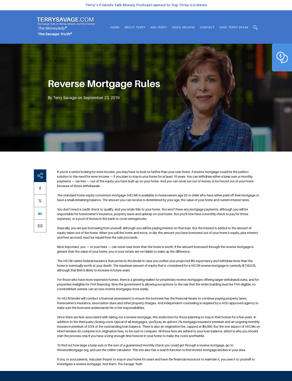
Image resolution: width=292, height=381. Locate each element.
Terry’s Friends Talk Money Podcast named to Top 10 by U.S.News (146, 5)
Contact (207, 27)
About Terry (135, 27)
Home (115, 27)
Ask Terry (158, 27)
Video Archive (183, 27)
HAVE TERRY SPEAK (234, 27)
